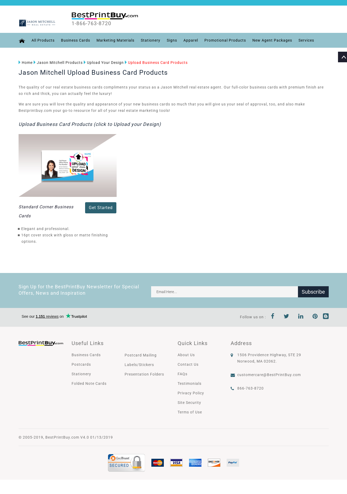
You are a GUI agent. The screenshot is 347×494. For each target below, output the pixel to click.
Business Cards (75, 40)
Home (26, 62)
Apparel (190, 40)
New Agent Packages (272, 40)
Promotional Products (225, 40)
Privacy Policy (191, 393)
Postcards (81, 364)
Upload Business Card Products (156, 62)
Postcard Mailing (141, 355)
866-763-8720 (250, 388)
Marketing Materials (115, 40)
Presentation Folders (144, 374)
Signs (172, 40)
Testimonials (189, 383)
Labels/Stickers (139, 365)
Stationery (150, 40)
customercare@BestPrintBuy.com (269, 375)
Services (306, 40)
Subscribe (313, 292)
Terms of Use (190, 412)
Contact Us (188, 364)
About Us (186, 355)
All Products (43, 40)
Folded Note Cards (89, 383)
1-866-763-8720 (92, 23)
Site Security (189, 402)
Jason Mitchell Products (58, 62)
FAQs (182, 374)
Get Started (101, 207)
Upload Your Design (104, 62)
